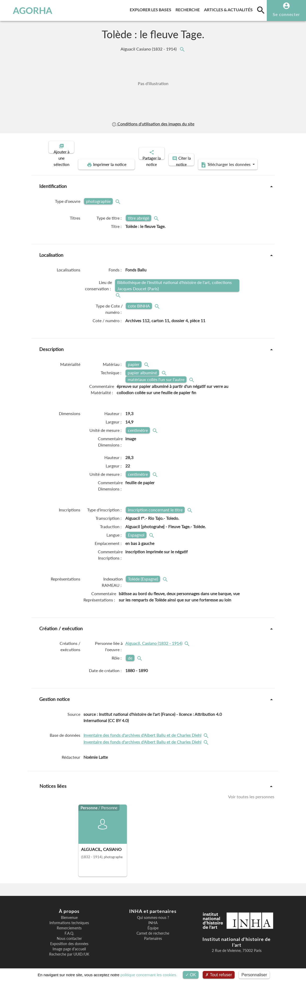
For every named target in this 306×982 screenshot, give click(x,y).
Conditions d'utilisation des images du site (153, 123)
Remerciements (69, 923)
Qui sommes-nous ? (153, 913)
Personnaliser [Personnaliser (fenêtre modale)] (254, 975)
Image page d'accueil (69, 944)
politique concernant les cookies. (149, 975)
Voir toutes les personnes (251, 792)
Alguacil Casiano (149, 48)
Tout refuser (218, 975)
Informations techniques (69, 918)
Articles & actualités (229, 8)
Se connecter (286, 14)
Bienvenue (69, 913)
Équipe (153, 923)
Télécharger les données (212, 160)
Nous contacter (69, 934)
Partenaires (153, 934)
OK (190, 975)
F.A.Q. (69, 929)
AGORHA (29, 10)
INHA (152, 918)
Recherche (188, 8)
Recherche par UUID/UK (69, 949)
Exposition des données (69, 939)
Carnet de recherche (153, 929)
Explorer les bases (151, 8)
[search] (261, 10)
